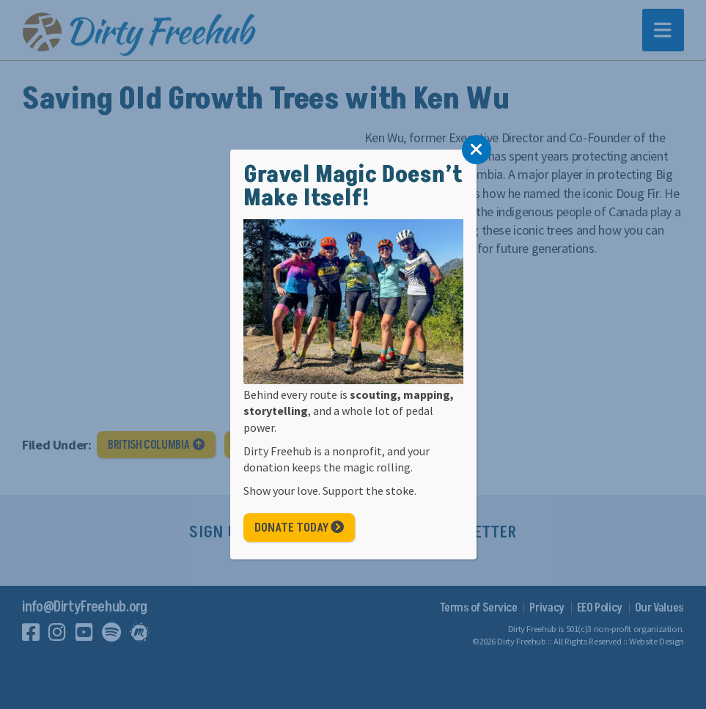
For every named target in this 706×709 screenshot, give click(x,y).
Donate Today (299, 528)
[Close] (476, 149)
